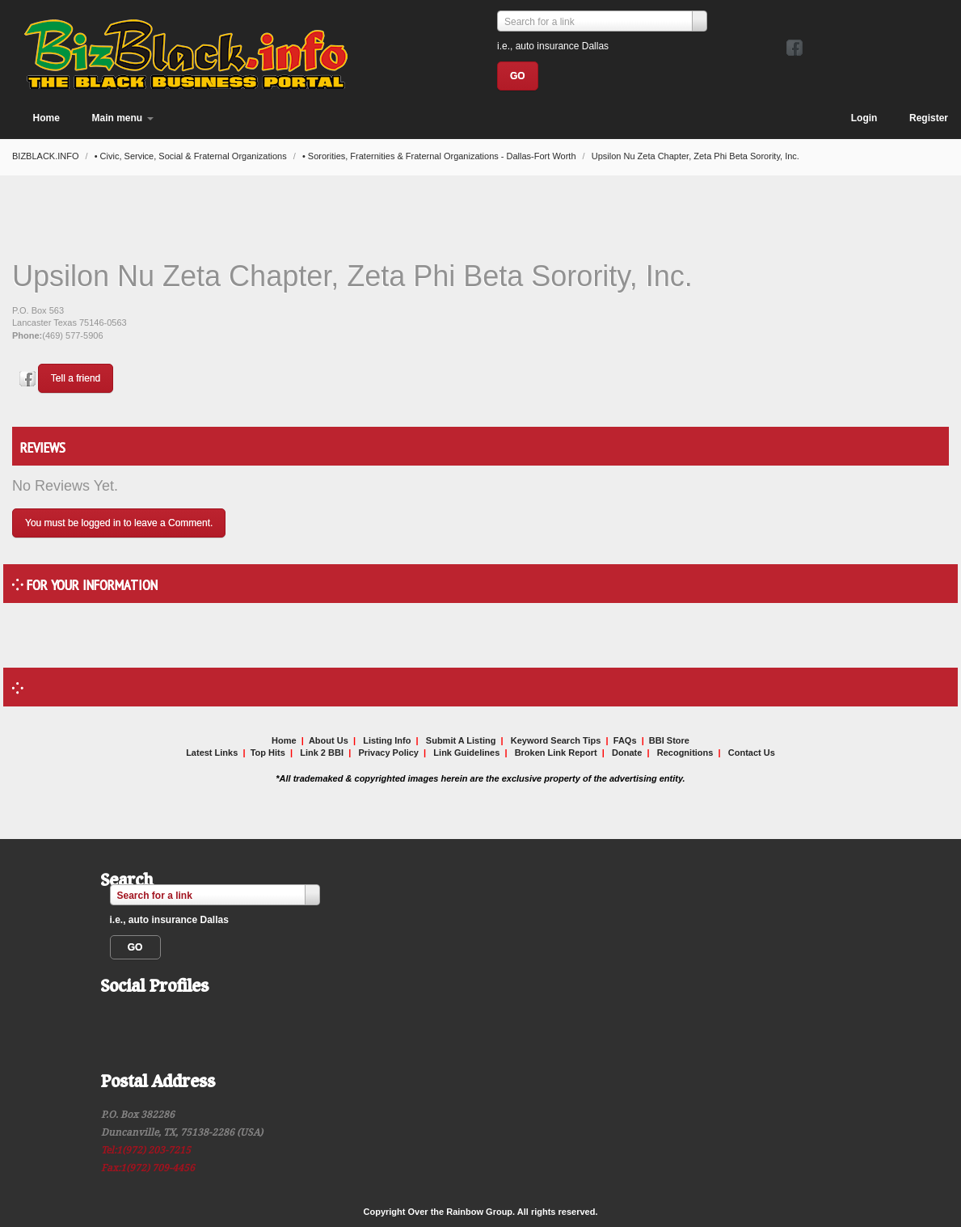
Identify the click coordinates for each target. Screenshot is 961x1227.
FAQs (625, 740)
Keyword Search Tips (556, 740)
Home (46, 118)
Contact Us (751, 752)
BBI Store (669, 740)
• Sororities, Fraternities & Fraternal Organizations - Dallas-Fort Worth (440, 156)
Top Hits (268, 752)
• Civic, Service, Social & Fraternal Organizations (192, 156)
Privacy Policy (388, 752)
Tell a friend (75, 378)
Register (928, 118)
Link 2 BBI (322, 752)
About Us (328, 740)
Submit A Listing (461, 740)
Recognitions (685, 752)
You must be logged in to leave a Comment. (119, 523)
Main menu (123, 118)
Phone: (27, 335)
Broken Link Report (556, 752)
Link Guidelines (466, 752)
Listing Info (387, 740)
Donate (627, 752)
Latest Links (212, 752)
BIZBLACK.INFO (47, 156)
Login (864, 118)
